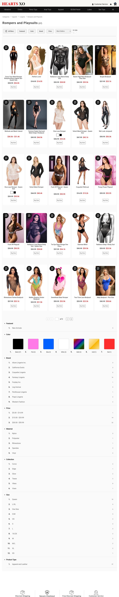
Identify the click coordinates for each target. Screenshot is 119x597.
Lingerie (22, 17)
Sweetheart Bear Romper (59, 297)
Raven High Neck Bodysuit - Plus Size (82, 77)
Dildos (20, 10)
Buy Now (13, 87)
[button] (57, 135)
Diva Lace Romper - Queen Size (13, 188)
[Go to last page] (71, 319)
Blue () (48, 352)
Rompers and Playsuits (35, 17)
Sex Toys (102, 10)
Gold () (94, 352)
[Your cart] (115, 4)
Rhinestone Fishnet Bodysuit (13, 297)
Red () (109, 352)
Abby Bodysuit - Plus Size (105, 297)
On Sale (75, 31)
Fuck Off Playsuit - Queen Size (59, 188)
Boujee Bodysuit (105, 77)
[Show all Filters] (9, 31)
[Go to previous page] (51, 319)
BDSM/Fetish (75, 10)
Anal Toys (47, 10)
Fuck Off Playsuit (13, 244)
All (113, 10)
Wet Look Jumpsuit (105, 131)
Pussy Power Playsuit (105, 187)
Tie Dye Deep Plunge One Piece (59, 245)
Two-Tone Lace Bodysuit (82, 297)
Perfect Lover (36, 77)
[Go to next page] (67, 319)
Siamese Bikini (82, 244)
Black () (18, 352)
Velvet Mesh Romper (36, 187)
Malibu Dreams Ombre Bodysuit (36, 298)
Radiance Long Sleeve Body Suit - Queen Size (36, 245)
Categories (5, 17)
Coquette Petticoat (82, 187)
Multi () (79, 352)
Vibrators (7, 10)
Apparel (61, 10)
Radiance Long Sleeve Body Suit (59, 77)
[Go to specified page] (57, 319)
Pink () (33, 352)
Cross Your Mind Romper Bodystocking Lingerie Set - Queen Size (13, 78)
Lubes (89, 10)
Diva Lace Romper (59, 131)
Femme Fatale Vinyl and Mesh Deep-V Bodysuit (36, 132)
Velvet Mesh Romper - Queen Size (82, 132)
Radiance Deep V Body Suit (105, 244)
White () (63, 352)
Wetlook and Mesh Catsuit (13, 131)
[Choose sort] (63, 31)
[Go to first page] (47, 319)
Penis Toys (33, 10)
